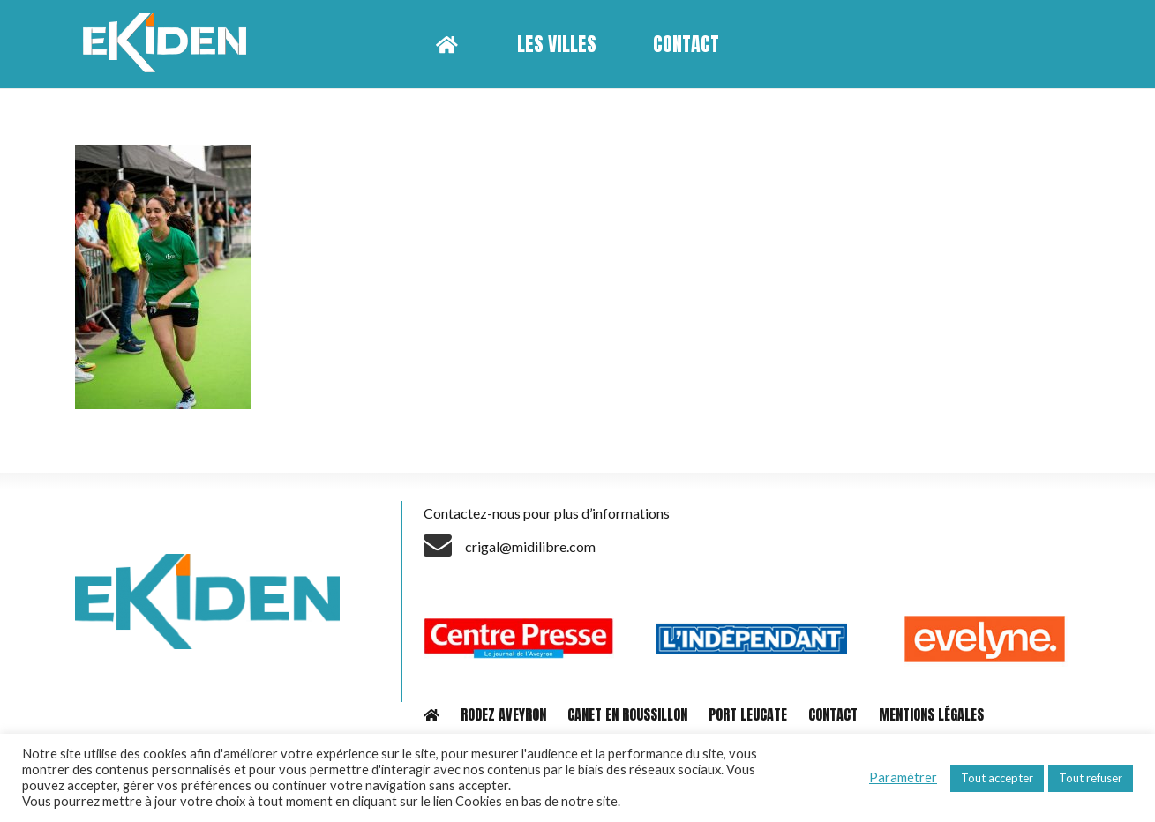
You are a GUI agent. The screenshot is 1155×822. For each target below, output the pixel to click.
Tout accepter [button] (997, 778)
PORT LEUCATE (748, 714)
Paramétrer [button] (903, 777)
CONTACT (833, 714)
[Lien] (170, 44)
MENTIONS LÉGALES (931, 714)
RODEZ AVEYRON (503, 714)
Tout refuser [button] (1090, 778)
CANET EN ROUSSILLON (627, 714)
